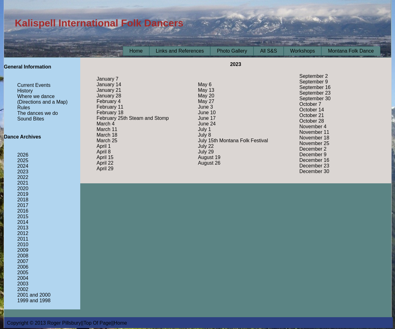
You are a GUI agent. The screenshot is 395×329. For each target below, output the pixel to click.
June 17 (207, 118)
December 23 (314, 165)
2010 (23, 244)
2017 (23, 205)
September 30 (315, 98)
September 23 (315, 93)
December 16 (314, 160)
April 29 (105, 168)
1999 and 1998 (34, 300)
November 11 (314, 132)
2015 (23, 216)
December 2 (313, 149)
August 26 (209, 163)
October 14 (312, 109)
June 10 (207, 112)
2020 (23, 188)
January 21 (109, 90)
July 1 (204, 129)
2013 (23, 227)
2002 (23, 289)
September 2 (314, 76)
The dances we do (37, 113)
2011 (23, 239)
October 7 (310, 104)
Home (136, 51)
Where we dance (36, 96)
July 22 (206, 146)
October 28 (312, 121)
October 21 (312, 115)
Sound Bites (30, 118)
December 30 (314, 171)
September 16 (315, 87)
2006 (23, 267)
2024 (23, 166)
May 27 (206, 101)
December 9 (313, 154)
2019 (23, 194)
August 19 (209, 157)
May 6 (205, 84)
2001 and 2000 (34, 295)
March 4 (106, 123)
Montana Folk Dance (351, 51)
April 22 (105, 163)
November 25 (314, 143)
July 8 (204, 135)
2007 (23, 261)
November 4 (313, 126)
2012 (23, 233)
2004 (23, 278)
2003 (23, 283)
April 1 (104, 146)
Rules (23, 107)
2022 (23, 177)
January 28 (109, 95)
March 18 (107, 135)
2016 (23, 211)
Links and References (180, 51)
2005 (23, 272)
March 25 (107, 140)
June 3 (205, 107)
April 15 (105, 157)
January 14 (109, 84)
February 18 (110, 112)
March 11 (107, 129)
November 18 (314, 137)
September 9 (314, 81)
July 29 (206, 151)
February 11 (110, 107)
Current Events (34, 85)
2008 (23, 255)
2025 (23, 160)
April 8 (104, 151)
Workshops (302, 51)
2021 (23, 183)
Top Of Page (97, 323)
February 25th (112, 118)
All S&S (268, 51)
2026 (23, 154)
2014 (23, 222)
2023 (23, 171)
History (25, 90)
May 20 (206, 95)
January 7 (107, 79)
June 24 (207, 123)
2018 (23, 199)
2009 (23, 250)
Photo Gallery (232, 51)
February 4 (109, 101)
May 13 (206, 90)
